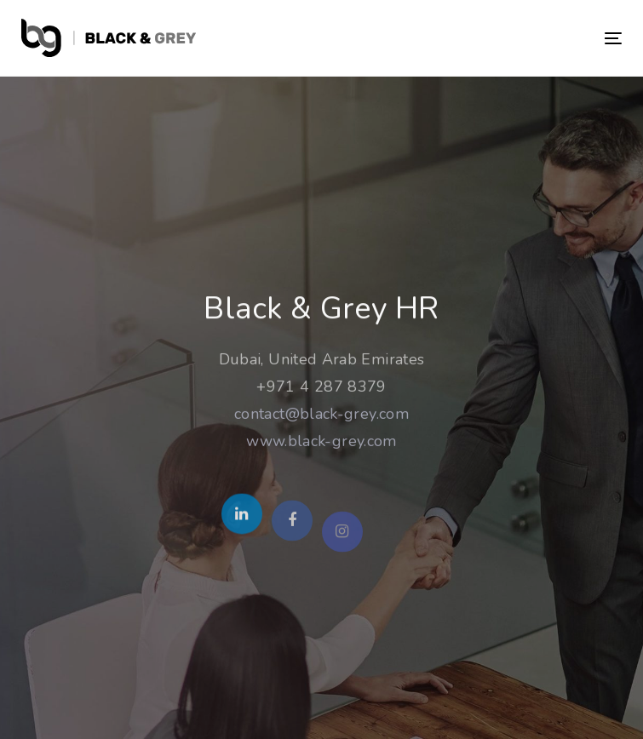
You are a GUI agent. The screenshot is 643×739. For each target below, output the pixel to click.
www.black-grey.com (321, 443)
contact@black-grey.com (321, 415)
